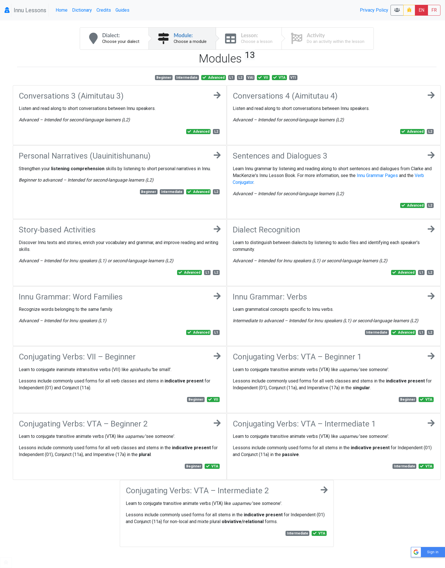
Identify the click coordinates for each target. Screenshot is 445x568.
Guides (122, 10)
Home (62, 10)
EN (421, 10)
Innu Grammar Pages (377, 175)
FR (434, 10)
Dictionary (82, 10)
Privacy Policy (374, 10)
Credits (103, 10)
